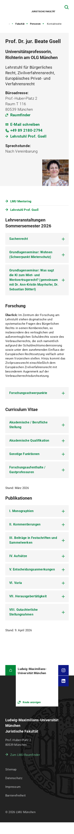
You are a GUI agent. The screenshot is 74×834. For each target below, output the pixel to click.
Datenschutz (13, 778)
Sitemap (11, 769)
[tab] (37, 239)
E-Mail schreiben (25, 124)
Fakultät (20, 24)
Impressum (13, 787)
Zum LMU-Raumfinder (25, 755)
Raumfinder (20, 115)
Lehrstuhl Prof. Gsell (28, 136)
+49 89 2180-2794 (26, 130)
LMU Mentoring (20, 201)
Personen (35, 24)
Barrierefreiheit (15, 795)
